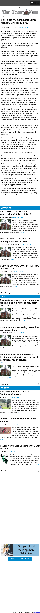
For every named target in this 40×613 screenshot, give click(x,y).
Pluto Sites (37, 612)
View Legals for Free (20, 558)
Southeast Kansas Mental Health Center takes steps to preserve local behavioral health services (19, 357)
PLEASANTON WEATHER (20, 481)
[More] (22, 232)
